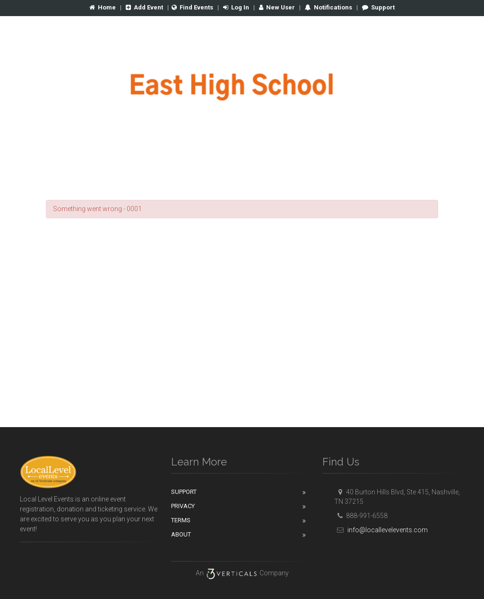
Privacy (183, 506)
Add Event (144, 7)
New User (277, 7)
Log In (236, 7)
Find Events (192, 7)
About (181, 534)
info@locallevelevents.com (381, 530)
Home (102, 7)
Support (378, 7)
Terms (180, 520)
